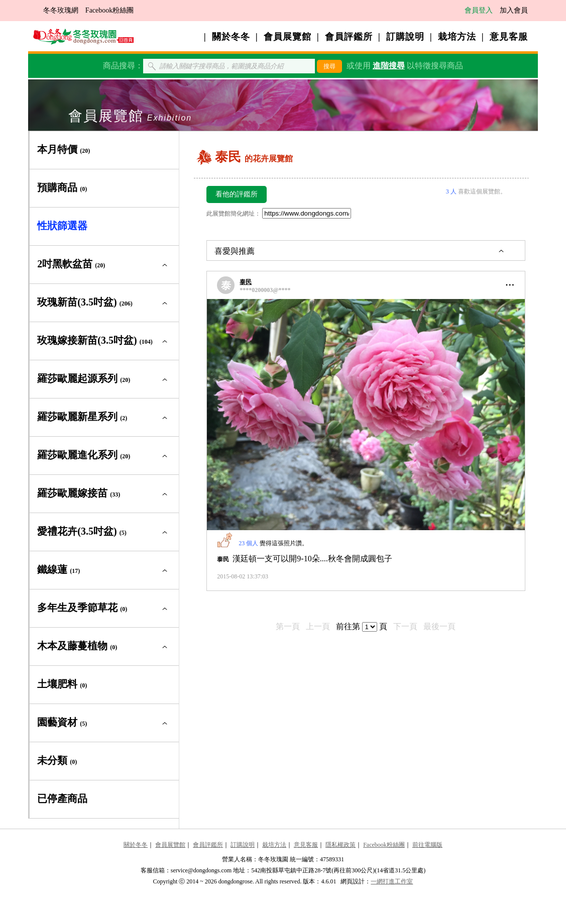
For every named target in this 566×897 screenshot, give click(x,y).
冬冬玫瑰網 (60, 10)
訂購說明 (405, 37)
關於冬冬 (231, 37)
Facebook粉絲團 (109, 10)
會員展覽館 (287, 37)
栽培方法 (457, 37)
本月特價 (63, 149)
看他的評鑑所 (236, 194)
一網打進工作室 (392, 881)
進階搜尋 (389, 65)
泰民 (246, 281)
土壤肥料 (62, 683)
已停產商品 (62, 798)
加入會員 (514, 10)
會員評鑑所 (349, 37)
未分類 (57, 760)
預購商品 (62, 187)
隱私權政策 (340, 844)
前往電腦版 (427, 844)
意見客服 (509, 37)
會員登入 (479, 10)
